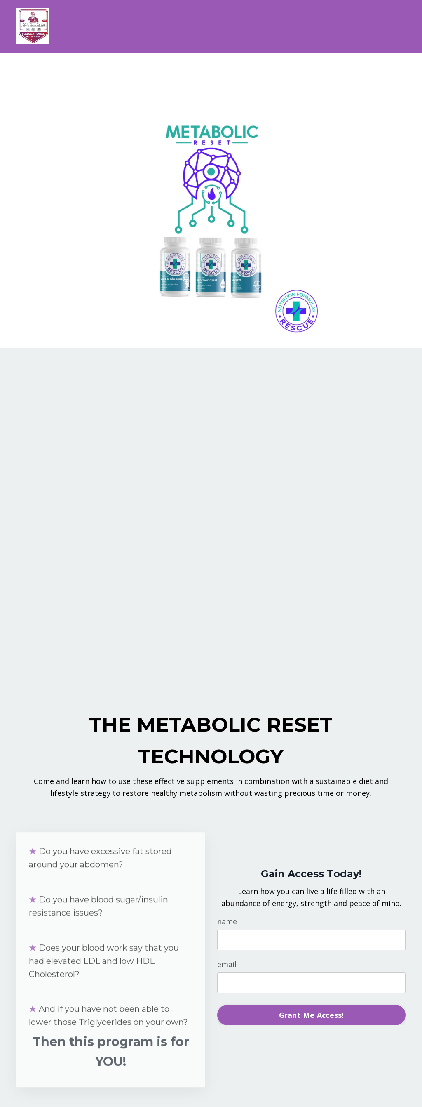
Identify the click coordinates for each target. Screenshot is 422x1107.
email (227, 964)
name (227, 921)
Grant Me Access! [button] (311, 1015)
